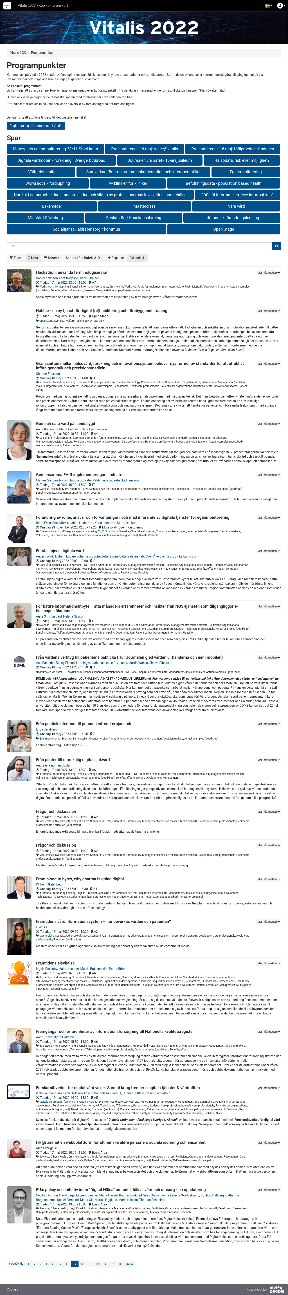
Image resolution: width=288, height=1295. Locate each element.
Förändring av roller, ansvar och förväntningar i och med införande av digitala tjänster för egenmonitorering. (133, 517)
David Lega (67, 1195)
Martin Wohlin (138, 663)
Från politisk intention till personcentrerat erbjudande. (84, 723)
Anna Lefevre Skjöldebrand (180, 1195)
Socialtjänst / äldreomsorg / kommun (86, 229)
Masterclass (144, 206)
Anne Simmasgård (49, 616)
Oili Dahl (131, 523)
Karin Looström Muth (109, 523)
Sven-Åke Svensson (159, 556)
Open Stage (223, 229)
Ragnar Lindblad (130, 1195)
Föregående (16, 1263)
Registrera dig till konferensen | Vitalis (36, 126)
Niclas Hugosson (71, 480)
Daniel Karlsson (47, 278)
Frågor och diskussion (56, 811)
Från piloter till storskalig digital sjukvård (73, 759)
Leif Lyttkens (118, 663)
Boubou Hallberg (212, 1195)
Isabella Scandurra (49, 1093)
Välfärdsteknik (41, 171)
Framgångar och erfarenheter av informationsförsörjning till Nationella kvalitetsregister (115, 1031)
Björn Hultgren (64, 1037)
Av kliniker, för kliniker (127, 183)
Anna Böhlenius (47, 429)
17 (112, 1263)
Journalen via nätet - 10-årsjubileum (160, 160)
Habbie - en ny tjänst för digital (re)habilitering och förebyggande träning (101, 310)
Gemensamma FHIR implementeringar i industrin (80, 474)
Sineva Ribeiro (159, 663)
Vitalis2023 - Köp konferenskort (43, 5)
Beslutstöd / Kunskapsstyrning (133, 217)
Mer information (268, 272)
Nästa (129, 1263)
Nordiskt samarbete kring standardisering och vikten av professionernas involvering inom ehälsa (100, 194)
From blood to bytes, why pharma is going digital (80, 879)
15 (97, 1263)
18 (120, 1263)
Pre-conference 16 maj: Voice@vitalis (144, 148)
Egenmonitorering (246, 171)
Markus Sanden (47, 480)
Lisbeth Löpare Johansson (73, 556)
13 (82, 1263)
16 (104, 1263)
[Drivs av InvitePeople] (265, 1290)
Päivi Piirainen (89, 278)
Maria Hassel (108, 1195)
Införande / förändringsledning (231, 217)
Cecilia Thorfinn (47, 1195)
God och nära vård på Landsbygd (65, 423)
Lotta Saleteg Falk (131, 556)
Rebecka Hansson (126, 480)
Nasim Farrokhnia (158, 1093)
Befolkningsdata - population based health (223, 183)
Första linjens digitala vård (60, 550)
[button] (268, 5)
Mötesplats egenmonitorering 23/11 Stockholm (55, 148)
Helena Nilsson (73, 616)
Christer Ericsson (48, 373)
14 (89, 1263)
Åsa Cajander (45, 663)
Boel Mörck (60, 523)
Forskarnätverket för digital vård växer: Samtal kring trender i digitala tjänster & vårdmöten (118, 1087)
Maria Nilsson (128, 1200)
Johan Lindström (81, 523)
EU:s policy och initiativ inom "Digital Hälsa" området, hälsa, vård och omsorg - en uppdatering (121, 1189)
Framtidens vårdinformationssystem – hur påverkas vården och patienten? (103, 921)
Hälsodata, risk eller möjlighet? (242, 160)
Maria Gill (86, 1200)
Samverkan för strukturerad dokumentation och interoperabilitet (143, 171)
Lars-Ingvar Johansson (92, 663)
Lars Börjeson (69, 278)
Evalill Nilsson (73, 1093)
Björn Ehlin (43, 523)
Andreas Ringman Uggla (53, 765)
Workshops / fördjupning (47, 183)
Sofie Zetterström (105, 556)
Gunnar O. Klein (133, 1093)
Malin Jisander (68, 969)
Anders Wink (45, 556)
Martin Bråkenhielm (94, 969)
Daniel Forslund (68, 1200)
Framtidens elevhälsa (55, 963)
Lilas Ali (41, 927)
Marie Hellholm (69, 429)
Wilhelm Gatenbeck (49, 884)
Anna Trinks (44, 1037)
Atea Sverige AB (47, 1148)
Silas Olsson (152, 1195)
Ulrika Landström (186, 556)
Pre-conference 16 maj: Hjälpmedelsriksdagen (232, 148)
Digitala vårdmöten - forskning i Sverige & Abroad (61, 160)
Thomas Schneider (152, 1200)
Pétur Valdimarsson (98, 480)
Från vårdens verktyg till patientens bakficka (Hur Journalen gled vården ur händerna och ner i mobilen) (129, 657)
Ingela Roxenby (46, 969)
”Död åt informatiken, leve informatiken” (237, 194)
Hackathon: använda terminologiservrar (72, 272)
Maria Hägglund (106, 1200)
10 (59, 1263)
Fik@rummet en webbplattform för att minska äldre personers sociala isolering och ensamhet (121, 1142)
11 (67, 1263)
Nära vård (236, 206)
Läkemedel (52, 206)
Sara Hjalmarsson (94, 429)
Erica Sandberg (46, 729)
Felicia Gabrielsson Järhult (102, 1093)
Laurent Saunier (87, 1195)
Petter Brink (117, 969)
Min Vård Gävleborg (45, 217)
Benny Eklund (65, 663)
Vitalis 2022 (18, 52)
